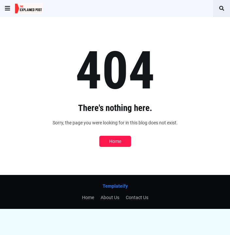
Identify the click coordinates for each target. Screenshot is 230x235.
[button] (7, 8)
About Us (110, 197)
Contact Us (137, 197)
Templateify (115, 186)
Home (115, 141)
